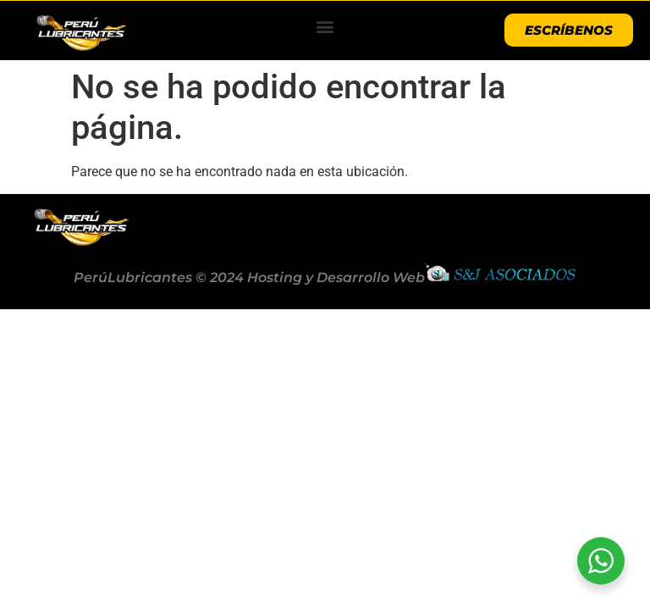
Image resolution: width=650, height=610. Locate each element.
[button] (325, 26)
